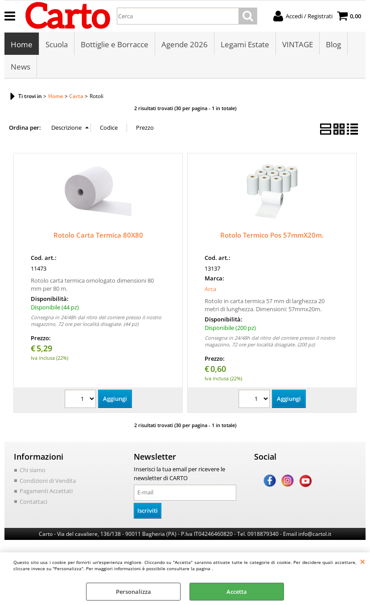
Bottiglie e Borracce (114, 44)
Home (22, 44)
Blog (333, 44)
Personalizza (133, 592)
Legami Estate (245, 44)
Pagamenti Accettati (46, 491)
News (20, 67)
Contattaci (33, 502)
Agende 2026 (184, 44)
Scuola (56, 44)
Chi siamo (32, 470)
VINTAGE (297, 44)
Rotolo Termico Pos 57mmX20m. (272, 234)
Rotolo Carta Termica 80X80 (98, 234)
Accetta (236, 592)
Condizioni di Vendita (48, 481)
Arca (210, 289)
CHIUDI (363, 561)
